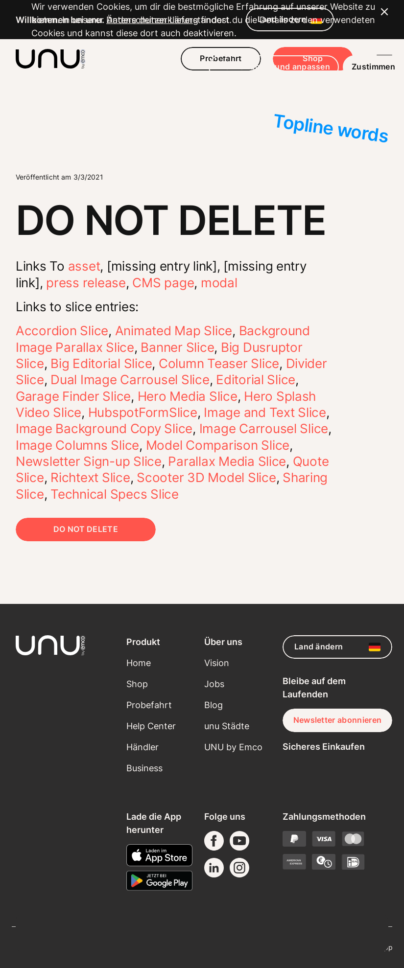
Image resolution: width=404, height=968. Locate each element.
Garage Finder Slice (73, 396)
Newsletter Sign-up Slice (89, 461)
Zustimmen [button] (342, 912)
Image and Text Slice (265, 412)
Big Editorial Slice (101, 363)
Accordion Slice (62, 330)
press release (86, 282)
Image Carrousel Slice (264, 428)
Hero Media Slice (188, 396)
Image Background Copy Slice (104, 428)
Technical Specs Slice (114, 494)
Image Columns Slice (77, 445)
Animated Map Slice (173, 330)
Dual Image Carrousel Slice (129, 379)
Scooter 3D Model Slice (206, 477)
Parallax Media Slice (227, 461)
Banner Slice (177, 347)
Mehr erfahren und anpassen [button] (242, 912)
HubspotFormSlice (142, 412)
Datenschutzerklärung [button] (165, 865)
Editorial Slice (255, 379)
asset (84, 266)
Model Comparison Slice (217, 445)
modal (219, 282)
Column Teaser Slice (219, 363)
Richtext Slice (90, 477)
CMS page (163, 282)
